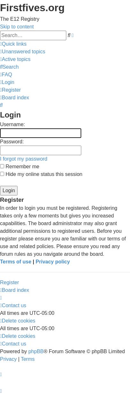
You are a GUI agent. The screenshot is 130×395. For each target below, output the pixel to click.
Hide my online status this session (41, 174)
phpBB (36, 351)
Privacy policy (53, 261)
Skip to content (17, 26)
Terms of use (15, 261)
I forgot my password (23, 159)
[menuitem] (22, 51)
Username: (12, 124)
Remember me (19, 166)
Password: (12, 141)
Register (9, 282)
